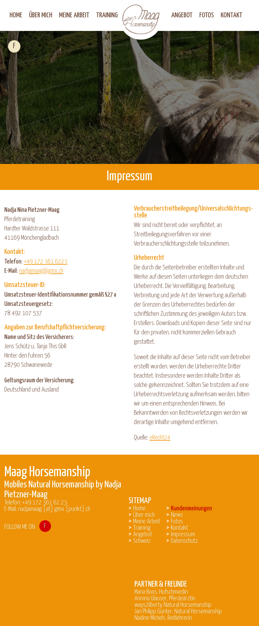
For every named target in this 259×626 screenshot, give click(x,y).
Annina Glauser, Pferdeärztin (164, 598)
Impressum (183, 534)
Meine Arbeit (74, 15)
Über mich (40, 15)
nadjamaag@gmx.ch (41, 271)
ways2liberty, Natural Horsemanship (172, 605)
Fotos (206, 15)
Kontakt (231, 15)
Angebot (182, 15)
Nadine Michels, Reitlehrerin (163, 618)
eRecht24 (160, 438)
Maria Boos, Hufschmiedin (161, 592)
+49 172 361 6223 (45, 262)
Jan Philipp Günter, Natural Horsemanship (178, 611)
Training (107, 15)
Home (16, 15)
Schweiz (142, 541)
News (177, 515)
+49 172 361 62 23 (44, 503)
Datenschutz (184, 541)
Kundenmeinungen (191, 508)
